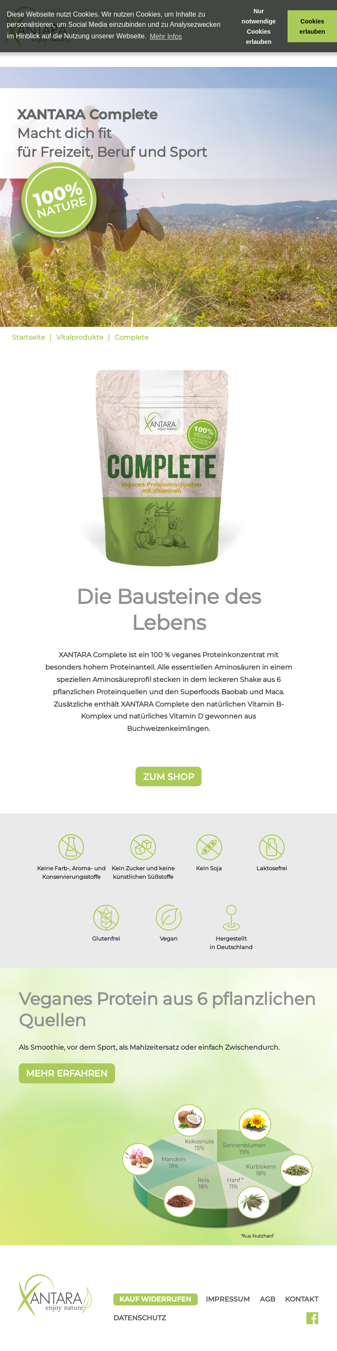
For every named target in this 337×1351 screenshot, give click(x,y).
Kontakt (301, 1299)
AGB (267, 1299)
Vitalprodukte (80, 337)
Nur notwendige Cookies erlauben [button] (259, 26)
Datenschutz (139, 1318)
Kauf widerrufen (155, 1299)
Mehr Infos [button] (166, 36)
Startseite (28, 337)
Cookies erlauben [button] (312, 26)
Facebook (315, 1321)
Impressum (228, 1299)
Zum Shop (168, 776)
